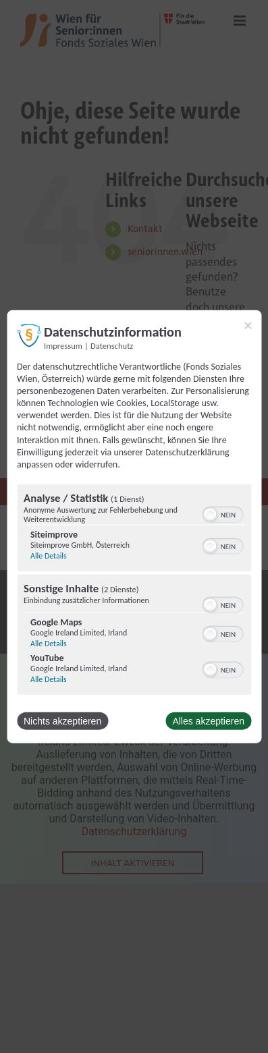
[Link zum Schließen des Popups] (247, 325)
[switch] (222, 513)
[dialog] (134, 526)
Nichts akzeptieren (62, 721)
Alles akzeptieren (208, 721)
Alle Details (48, 556)
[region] (134, 591)
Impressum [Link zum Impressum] (63, 345)
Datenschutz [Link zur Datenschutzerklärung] (111, 345)
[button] (210, 515)
